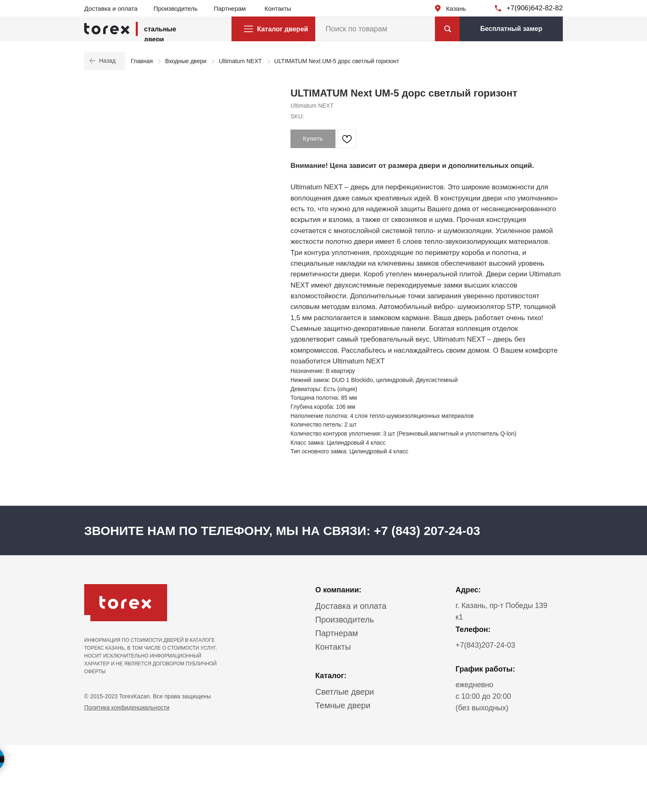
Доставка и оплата (110, 8)
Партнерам (230, 8)
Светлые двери (344, 691)
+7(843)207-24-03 (485, 645)
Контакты (277, 8)
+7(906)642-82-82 (534, 8)
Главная (142, 61)
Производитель (175, 8)
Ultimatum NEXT (240, 61)
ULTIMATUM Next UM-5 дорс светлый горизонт (336, 61)
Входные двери (185, 61)
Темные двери (343, 705)
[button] (511, 28)
